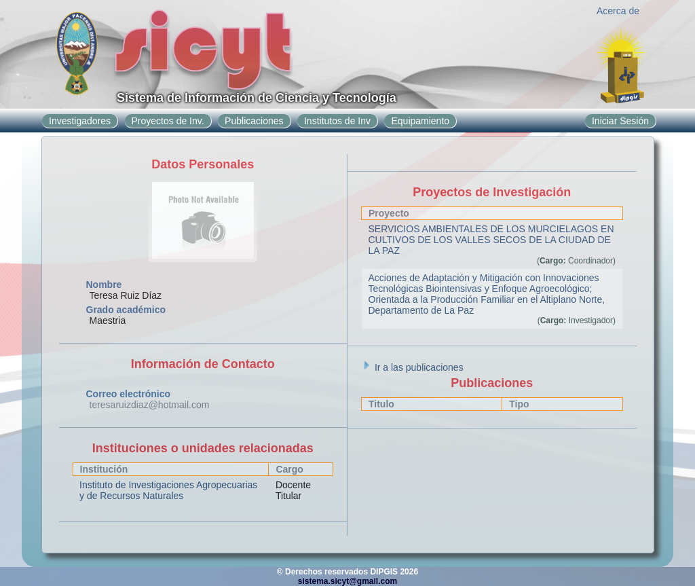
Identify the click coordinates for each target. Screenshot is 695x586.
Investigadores (80, 120)
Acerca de (618, 10)
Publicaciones (254, 120)
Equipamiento (420, 120)
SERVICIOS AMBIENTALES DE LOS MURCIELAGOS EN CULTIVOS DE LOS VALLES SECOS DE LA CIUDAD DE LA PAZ (491, 239)
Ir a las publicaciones (412, 367)
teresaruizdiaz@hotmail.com (150, 404)
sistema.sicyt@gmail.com (347, 581)
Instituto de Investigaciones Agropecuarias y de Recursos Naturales (168, 490)
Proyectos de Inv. (168, 120)
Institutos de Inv (337, 120)
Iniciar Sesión (620, 120)
